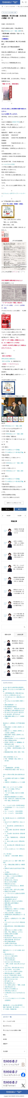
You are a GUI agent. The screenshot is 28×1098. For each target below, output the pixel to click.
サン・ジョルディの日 (9, 1021)
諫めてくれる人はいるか (11, 979)
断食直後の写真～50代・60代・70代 (14, 752)
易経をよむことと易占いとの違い (14, 930)
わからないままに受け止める (12, 961)
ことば (5, 765)
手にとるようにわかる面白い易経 (9, 12)
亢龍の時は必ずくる (10, 986)
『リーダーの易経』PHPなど (12, 789)
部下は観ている (9, 981)
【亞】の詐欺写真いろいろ (10, 757)
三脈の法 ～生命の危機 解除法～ (14, 855)
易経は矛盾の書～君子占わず (12, 939)
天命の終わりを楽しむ (11, 990)
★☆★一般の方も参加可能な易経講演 (13, 687)
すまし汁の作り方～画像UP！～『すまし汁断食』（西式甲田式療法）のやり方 (15, 748)
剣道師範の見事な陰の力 (11, 897)
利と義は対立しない (10, 983)
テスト (6, 996)
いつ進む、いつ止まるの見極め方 (14, 876)
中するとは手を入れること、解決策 (14, 885)
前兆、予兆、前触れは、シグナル (14, 932)
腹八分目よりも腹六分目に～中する (14, 977)
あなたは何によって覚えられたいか (14, 945)
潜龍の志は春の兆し (10, 958)
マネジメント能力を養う (11, 956)
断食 (4, 1034)
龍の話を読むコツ (9, 954)
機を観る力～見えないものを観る (14, 901)
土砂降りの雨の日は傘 (11, 943)
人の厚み (7, 872)
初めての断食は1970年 (11, 740)
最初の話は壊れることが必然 (12, 973)
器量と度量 (8, 905)
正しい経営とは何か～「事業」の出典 (15, 985)
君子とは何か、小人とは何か (12, 969)
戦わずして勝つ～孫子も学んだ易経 (14, 889)
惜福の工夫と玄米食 (10, 891)
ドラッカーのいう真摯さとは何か (14, 971)
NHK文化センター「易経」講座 (12, 31)
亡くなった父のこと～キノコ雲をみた (15, 849)
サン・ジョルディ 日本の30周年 (14, 813)
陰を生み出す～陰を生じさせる (13, 937)
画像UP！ (5, 1043)
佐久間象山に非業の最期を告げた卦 (14, 710)
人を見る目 (8, 887)
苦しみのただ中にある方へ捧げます (14, 712)
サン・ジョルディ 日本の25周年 (14, 811)
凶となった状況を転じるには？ (13, 695)
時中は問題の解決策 (10, 941)
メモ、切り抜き (7, 854)
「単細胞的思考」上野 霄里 (12, 767)
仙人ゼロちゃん (7, 1025)
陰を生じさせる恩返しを (11, 988)
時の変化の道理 (9, 935)
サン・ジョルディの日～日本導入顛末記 (14, 805)
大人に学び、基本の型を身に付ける (14, 967)
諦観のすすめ (8, 907)
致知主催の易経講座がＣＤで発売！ (14, 796)
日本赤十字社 (15, 122)
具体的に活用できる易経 (11, 933)
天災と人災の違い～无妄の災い (13, 912)
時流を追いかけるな (10, 883)
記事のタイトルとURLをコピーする (14, 502)
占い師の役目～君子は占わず (12, 714)
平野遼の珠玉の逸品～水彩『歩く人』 (15, 769)
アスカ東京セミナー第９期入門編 (14, 452)
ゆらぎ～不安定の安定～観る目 (13, 975)
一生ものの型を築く (10, 960)
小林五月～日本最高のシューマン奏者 (15, 782)
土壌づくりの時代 (9, 878)
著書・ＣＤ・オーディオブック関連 (12, 787)
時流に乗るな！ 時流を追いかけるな (15, 708)
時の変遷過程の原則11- (11, 706)
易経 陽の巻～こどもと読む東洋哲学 (12, 1005)
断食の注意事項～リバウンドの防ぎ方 (15, 738)
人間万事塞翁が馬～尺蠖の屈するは (14, 693)
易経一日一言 (8, 791)
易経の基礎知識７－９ (11, 704)
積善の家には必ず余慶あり (12, 903)
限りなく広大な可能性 (11, 881)
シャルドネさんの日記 (9, 164)
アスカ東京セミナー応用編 (12, 449)
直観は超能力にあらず (11, 899)
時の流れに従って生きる (11, 880)
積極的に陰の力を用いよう (12, 874)
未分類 (5, 1039)
